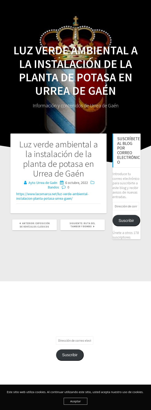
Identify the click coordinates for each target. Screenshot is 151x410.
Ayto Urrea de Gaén (43, 182)
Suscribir (126, 220)
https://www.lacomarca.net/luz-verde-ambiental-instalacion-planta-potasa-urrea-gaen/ (52, 196)
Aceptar (75, 401)
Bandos (53, 187)
